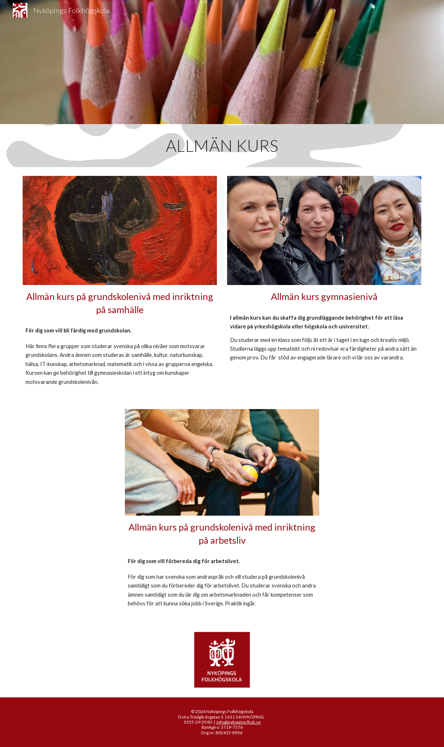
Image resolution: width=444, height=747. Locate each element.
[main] (222, 145)
